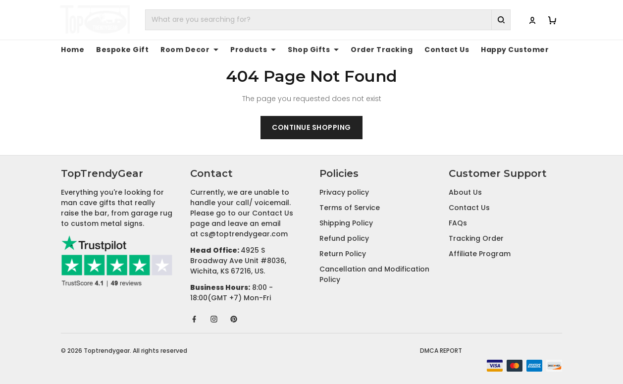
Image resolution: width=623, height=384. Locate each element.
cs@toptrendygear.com (244, 234)
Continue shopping (311, 127)
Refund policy (344, 238)
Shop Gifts (291, 50)
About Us (465, 192)
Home (71, 50)
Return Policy (342, 254)
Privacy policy (344, 192)
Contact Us (410, 50)
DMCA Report (441, 350)
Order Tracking (352, 50)
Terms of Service (349, 208)
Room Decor (177, 50)
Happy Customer (471, 50)
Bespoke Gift (116, 50)
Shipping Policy (346, 223)
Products (236, 50)
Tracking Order (476, 238)
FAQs (458, 223)
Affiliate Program (480, 254)
